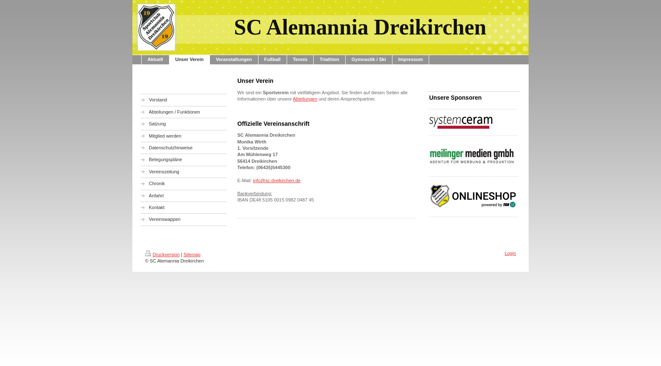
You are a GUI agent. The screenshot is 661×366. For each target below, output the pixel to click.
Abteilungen (305, 98)
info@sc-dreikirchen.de (277, 180)
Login (510, 253)
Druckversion (162, 254)
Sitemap (191, 254)
